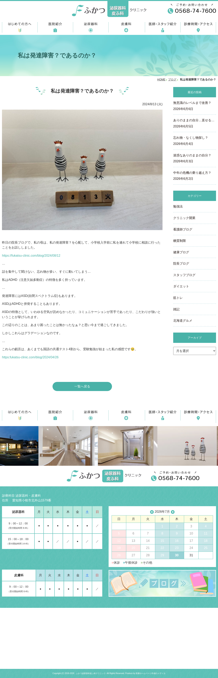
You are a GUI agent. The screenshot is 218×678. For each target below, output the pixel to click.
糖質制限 (179, 240)
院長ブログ (181, 263)
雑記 (176, 309)
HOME (161, 79)
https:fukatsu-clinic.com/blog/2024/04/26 (30, 357)
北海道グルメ (182, 320)
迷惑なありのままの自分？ (194, 159)
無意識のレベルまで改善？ (194, 106)
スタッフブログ (184, 275)
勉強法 (178, 206)
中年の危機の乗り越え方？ (194, 176)
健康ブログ (181, 252)
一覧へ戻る (82, 386)
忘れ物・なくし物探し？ (194, 141)
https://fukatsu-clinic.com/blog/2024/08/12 (31, 255)
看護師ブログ (182, 229)
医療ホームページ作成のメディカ (150, 673)
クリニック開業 (184, 218)
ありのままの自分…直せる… (194, 124)
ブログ (172, 79)
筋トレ (178, 297)
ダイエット (181, 286)
